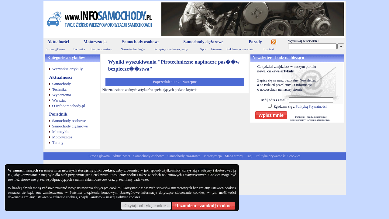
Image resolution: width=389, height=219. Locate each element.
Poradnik (58, 114)
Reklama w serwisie (239, 49)
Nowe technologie (133, 49)
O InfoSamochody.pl (68, 105)
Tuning (58, 142)
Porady (255, 42)
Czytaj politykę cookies (146, 205)
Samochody (61, 84)
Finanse (216, 49)
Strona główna (55, 49)
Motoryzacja (95, 42)
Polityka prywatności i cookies (278, 156)
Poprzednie (161, 82)
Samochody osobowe (140, 42)
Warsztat (59, 100)
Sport (204, 49)
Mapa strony (234, 156)
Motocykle (60, 131)
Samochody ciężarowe (203, 42)
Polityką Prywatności (310, 106)
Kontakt (268, 49)
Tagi (249, 156)
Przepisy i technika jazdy (171, 49)
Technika (79, 49)
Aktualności (58, 42)
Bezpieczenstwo (101, 49)
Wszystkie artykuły (67, 69)
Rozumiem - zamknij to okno (203, 205)
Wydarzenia (61, 94)
